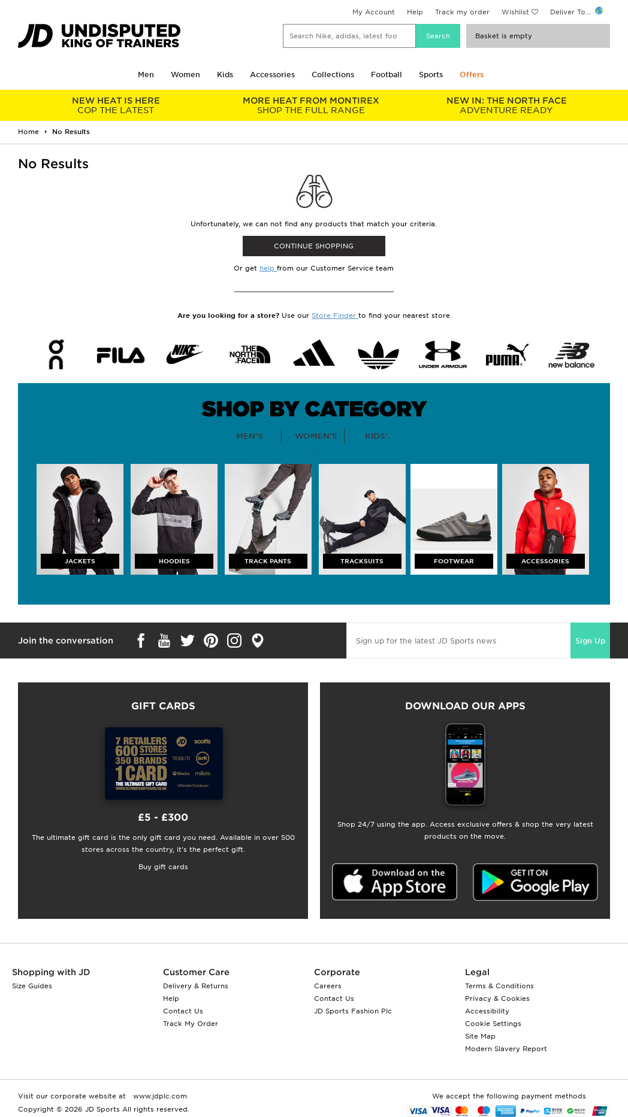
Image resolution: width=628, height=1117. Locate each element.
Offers (472, 74)
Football (386, 74)
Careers (328, 986)
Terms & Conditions (499, 986)
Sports (431, 74)
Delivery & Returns (195, 986)
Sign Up (590, 640)
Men (146, 74)
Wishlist (515, 12)
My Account (373, 12)
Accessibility (487, 1011)
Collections (333, 74)
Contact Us (183, 1011)
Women (185, 74)
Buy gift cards (163, 867)
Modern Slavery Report (506, 1049)
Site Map (480, 1036)
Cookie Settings (493, 1023)
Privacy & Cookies (497, 998)
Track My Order (190, 1023)
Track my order (462, 12)
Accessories (272, 74)
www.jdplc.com (159, 1096)
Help (415, 12)
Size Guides (32, 986)
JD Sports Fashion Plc (353, 1011)
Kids (225, 74)
